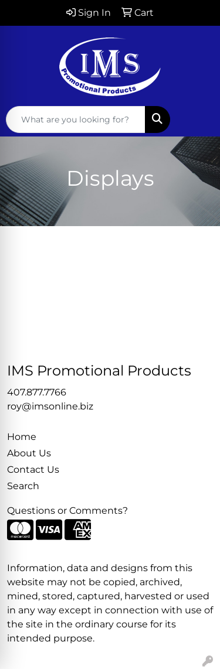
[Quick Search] (75, 119)
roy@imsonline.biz (50, 406)
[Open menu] (196, 119)
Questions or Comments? (67, 510)
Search (23, 485)
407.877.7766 (36, 392)
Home (21, 436)
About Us (29, 453)
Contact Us (33, 469)
